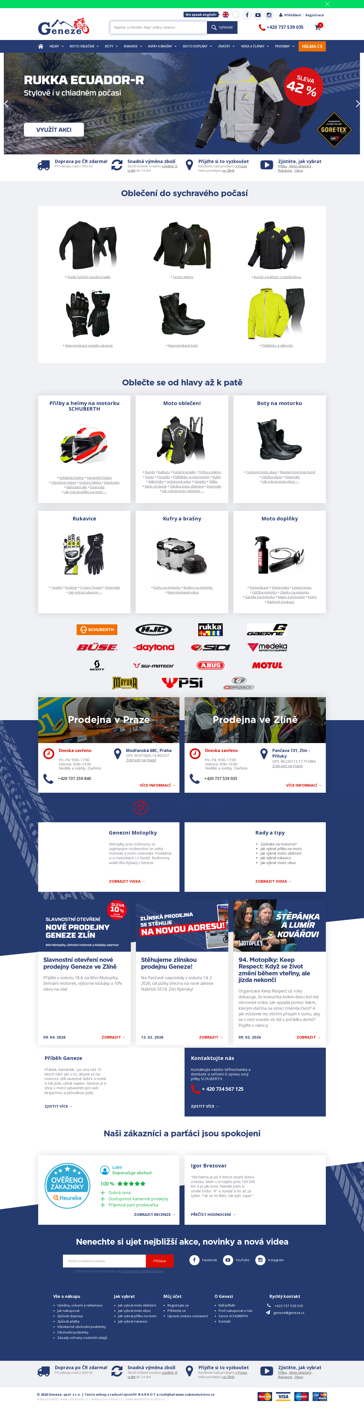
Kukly (217, 477)
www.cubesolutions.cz (195, 1394)
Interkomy (112, 482)
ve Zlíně (228, 170)
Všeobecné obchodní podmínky (81, 1326)
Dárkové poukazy (281, 601)
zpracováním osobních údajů (142, 1271)
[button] (318, 27)
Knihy (312, 597)
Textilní (56, 587)
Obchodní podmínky (73, 1332)
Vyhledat (222, 27)
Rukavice (133, 46)
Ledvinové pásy (179, 481)
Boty (111, 46)
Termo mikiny (183, 277)
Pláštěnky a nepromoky (191, 477)
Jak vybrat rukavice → (85, 592)
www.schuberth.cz (74, 1399)
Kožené (71, 587)
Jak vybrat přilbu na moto (281, 848)
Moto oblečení (84, 46)
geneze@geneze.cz (288, 1312)
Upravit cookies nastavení (187, 1316)
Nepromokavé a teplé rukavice (89, 345)
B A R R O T (147, 1394)
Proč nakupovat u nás (236, 1310)
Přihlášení (290, 15)
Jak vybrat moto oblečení (280, 853)
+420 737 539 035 (220, 778)
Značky (226, 46)
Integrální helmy (99, 477)
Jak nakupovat (68, 1310)
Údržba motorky (264, 592)
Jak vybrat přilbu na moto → (85, 492)
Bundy (150, 472)
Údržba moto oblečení (187, 486)
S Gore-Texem (91, 587)
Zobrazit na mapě (141, 760)
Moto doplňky (197, 46)
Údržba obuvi (272, 477)
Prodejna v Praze (109, 720)
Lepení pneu (302, 587)
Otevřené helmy (63, 482)
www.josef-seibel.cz (106, 1399)
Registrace (314, 15)
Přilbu (282, 166)
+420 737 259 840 (74, 778)
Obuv (299, 170)
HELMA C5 (312, 46)
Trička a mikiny (210, 472)
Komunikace (259, 587)
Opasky (200, 481)
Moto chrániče (156, 486)
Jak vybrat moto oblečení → (183, 491)
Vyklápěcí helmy (71, 477)
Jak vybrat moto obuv (278, 862)
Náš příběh (227, 1305)
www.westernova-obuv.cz (145, 1399)
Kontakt (225, 1321)
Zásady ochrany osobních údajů (82, 1337)
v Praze (241, 166)
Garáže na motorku (260, 597)
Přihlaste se (176, 1310)
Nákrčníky (156, 481)
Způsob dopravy (70, 1316)
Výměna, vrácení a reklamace (80, 1305)
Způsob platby (68, 1321)
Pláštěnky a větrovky (277, 345)
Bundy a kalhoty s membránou (277, 277)
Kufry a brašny (162, 46)
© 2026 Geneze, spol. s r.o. (59, 1394)
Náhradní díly (76, 487)
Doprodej (97, 487)
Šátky (213, 481)
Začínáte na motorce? (278, 844)
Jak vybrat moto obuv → (280, 481)
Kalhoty (164, 472)
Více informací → (158, 785)
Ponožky (163, 477)
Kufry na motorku (166, 587)
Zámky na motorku (294, 592)
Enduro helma (90, 482)
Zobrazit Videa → (273, 881)
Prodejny (285, 46)
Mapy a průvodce (291, 597)
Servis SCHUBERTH (233, 1316)
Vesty (149, 477)
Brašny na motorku (198, 587)
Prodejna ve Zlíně (255, 720)
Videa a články (255, 46)
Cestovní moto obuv (261, 472)
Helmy (57, 46)
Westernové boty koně (297, 472)
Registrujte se (178, 1305)
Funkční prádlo (184, 472)
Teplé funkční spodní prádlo (89, 277)
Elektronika (280, 587)
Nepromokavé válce (183, 592)
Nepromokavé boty (183, 345)
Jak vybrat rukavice (275, 857)
